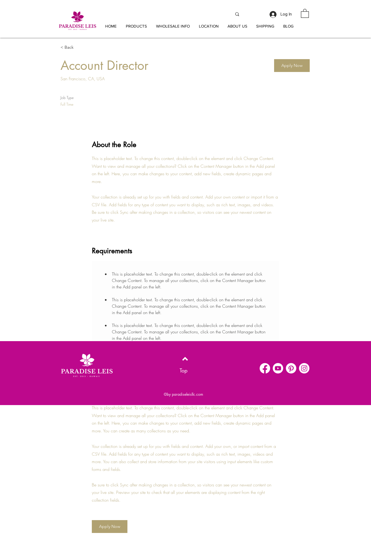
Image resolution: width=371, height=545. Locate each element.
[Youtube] (278, 368)
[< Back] (79, 47)
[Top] (183, 371)
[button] (173, 26)
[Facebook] (265, 368)
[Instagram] (304, 368)
